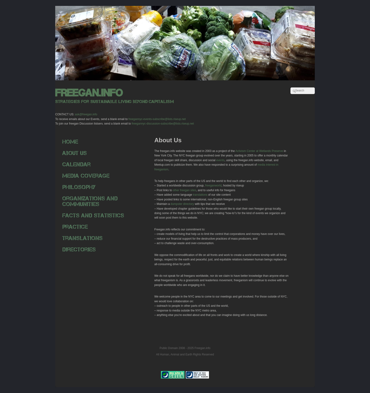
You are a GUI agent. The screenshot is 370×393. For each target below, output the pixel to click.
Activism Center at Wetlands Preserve (259, 151)
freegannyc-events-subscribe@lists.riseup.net (157, 119)
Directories (79, 249)
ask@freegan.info (86, 114)
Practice (75, 227)
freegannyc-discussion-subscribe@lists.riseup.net (163, 123)
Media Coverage (85, 176)
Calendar (76, 164)
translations (200, 194)
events (220, 160)
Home (70, 141)
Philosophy (79, 187)
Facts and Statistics (93, 215)
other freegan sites (184, 190)
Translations (82, 238)
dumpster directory (182, 204)
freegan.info (89, 93)
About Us (74, 153)
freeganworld (213, 185)
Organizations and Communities (90, 201)
